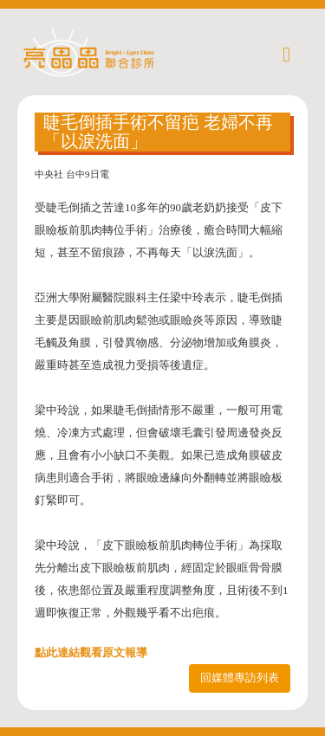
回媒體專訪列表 (239, 677)
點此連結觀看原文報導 (91, 652)
